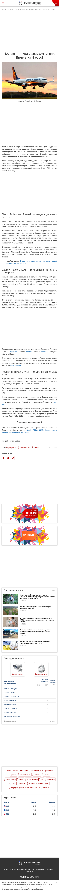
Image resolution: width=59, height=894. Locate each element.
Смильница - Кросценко (12, 716)
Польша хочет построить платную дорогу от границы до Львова (35, 607)
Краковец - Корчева (10, 708)
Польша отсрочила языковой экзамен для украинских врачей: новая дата (35, 642)
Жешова (29, 351)
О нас (6, 869)
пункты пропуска (32, 779)
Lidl (42, 779)
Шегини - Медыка (10, 712)
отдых (14, 783)
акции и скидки (36, 770)
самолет (36, 447)
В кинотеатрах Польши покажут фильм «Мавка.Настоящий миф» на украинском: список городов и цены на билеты (37, 596)
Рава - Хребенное (10, 700)
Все (53, 591)
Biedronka (37, 775)
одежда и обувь (43, 783)
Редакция (50, 869)
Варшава (46, 788)
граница (13, 775)
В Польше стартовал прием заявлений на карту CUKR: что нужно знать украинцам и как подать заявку (37, 620)
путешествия (49, 770)
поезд (21, 779)
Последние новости (13, 590)
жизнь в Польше (12, 770)
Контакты (29, 871)
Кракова (13, 351)
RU (56, 3)
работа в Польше (25, 775)
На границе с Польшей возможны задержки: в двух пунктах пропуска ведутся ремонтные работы (36, 631)
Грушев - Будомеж (10, 704)
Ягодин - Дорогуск (10, 689)
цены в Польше (11, 779)
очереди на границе (17, 788)
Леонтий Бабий (13, 441)
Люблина (44, 351)
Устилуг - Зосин (9, 693)
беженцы (32, 783)
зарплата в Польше (33, 788)
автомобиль (51, 779)
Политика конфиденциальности (20, 869)
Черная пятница (25, 447)
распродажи (12, 447)
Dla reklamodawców (38, 869)
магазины (24, 770)
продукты (22, 783)
